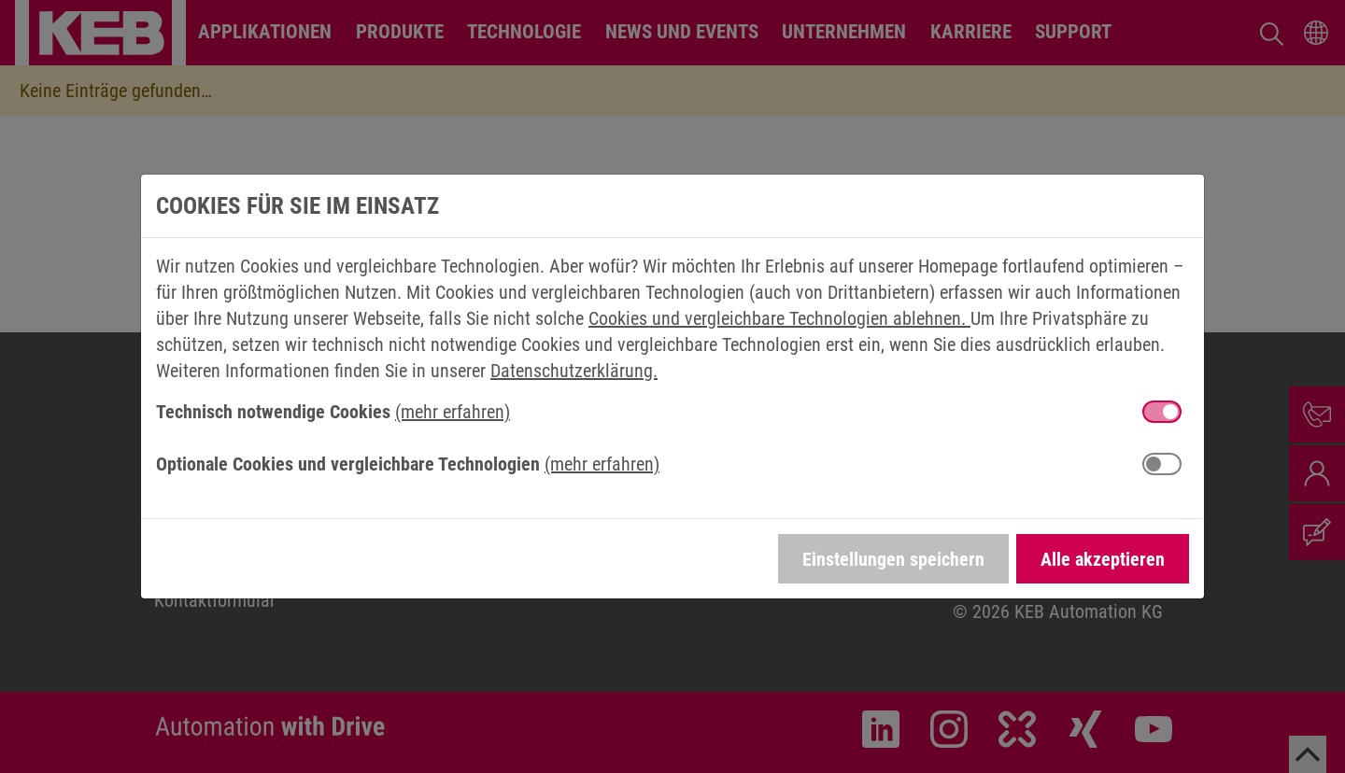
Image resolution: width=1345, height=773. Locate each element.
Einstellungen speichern (893, 559)
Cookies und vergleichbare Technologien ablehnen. (779, 318)
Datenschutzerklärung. (574, 370)
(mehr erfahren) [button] (452, 412)
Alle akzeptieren (1103, 559)
